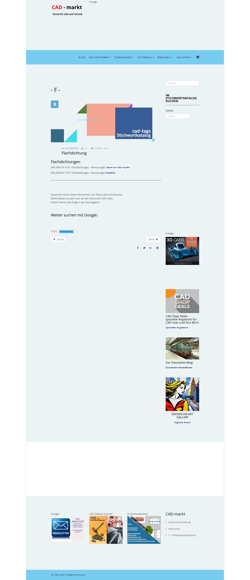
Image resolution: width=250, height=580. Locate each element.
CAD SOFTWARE (99, 57)
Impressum (174, 528)
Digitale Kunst (182, 422)
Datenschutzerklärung (179, 522)
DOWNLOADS (122, 57)
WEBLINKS (164, 57)
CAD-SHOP (183, 57)
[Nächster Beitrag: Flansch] (153, 239)
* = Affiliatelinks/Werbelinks (182, 535)
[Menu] (197, 57)
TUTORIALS (144, 57)
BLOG (82, 57)
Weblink (110, 172)
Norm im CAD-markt (118, 167)
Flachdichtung (66, 231)
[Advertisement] (144, 26)
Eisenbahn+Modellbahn (179, 367)
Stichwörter (71, 148)
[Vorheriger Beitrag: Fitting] (58, 239)
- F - (86, 148)
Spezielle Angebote (177, 327)
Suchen (169, 110)
